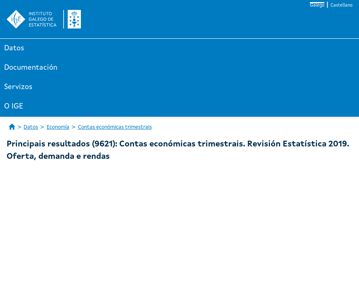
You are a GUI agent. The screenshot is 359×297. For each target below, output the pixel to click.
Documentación (30, 67)
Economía (58, 127)
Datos (14, 48)
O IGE (13, 106)
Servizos (18, 87)
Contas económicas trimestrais (115, 127)
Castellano (341, 5)
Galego (317, 5)
